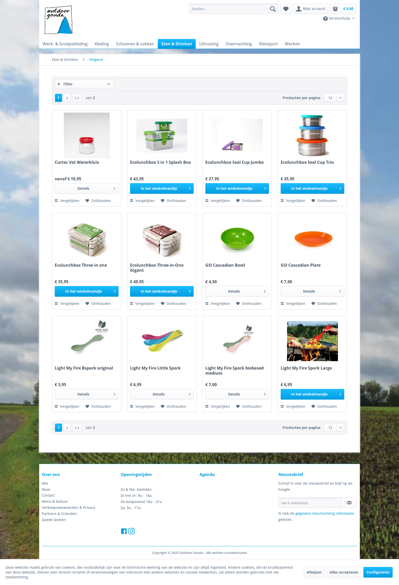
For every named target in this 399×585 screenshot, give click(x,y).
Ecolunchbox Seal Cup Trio (307, 162)
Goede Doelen (54, 519)
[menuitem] (233, 9)
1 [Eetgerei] (59, 97)
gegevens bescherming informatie (324, 513)
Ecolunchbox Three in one (81, 265)
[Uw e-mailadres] (309, 503)
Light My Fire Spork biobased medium (234, 370)
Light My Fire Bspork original (84, 368)
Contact (48, 495)
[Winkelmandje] (343, 9)
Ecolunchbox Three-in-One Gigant (156, 268)
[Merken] (292, 44)
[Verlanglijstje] (285, 9)
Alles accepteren (344, 572)
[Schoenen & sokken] (135, 44)
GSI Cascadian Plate (301, 265)
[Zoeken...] (233, 9)
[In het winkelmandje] (162, 188)
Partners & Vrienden (59, 513)
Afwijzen (314, 572)
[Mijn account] (311, 9)
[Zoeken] (272, 9)
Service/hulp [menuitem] (337, 18)
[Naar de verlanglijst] (98, 201)
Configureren (378, 572)
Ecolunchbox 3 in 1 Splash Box (160, 162)
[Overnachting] (238, 44)
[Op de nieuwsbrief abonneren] (349, 503)
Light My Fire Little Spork (155, 368)
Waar (46, 489)
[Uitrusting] (209, 44)
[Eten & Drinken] (177, 44)
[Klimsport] (268, 44)
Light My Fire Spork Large (306, 368)
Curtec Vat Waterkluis (77, 162)
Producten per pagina (301, 97)
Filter (65, 83)
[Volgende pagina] (67, 98)
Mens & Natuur (55, 501)
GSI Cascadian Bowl (225, 265)
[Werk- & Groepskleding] (65, 44)
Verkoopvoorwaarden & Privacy (68, 507)
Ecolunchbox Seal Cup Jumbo (234, 162)
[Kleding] (101, 44)
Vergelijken (67, 200)
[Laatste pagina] (77, 98)
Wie (45, 483)
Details (96, 187)
